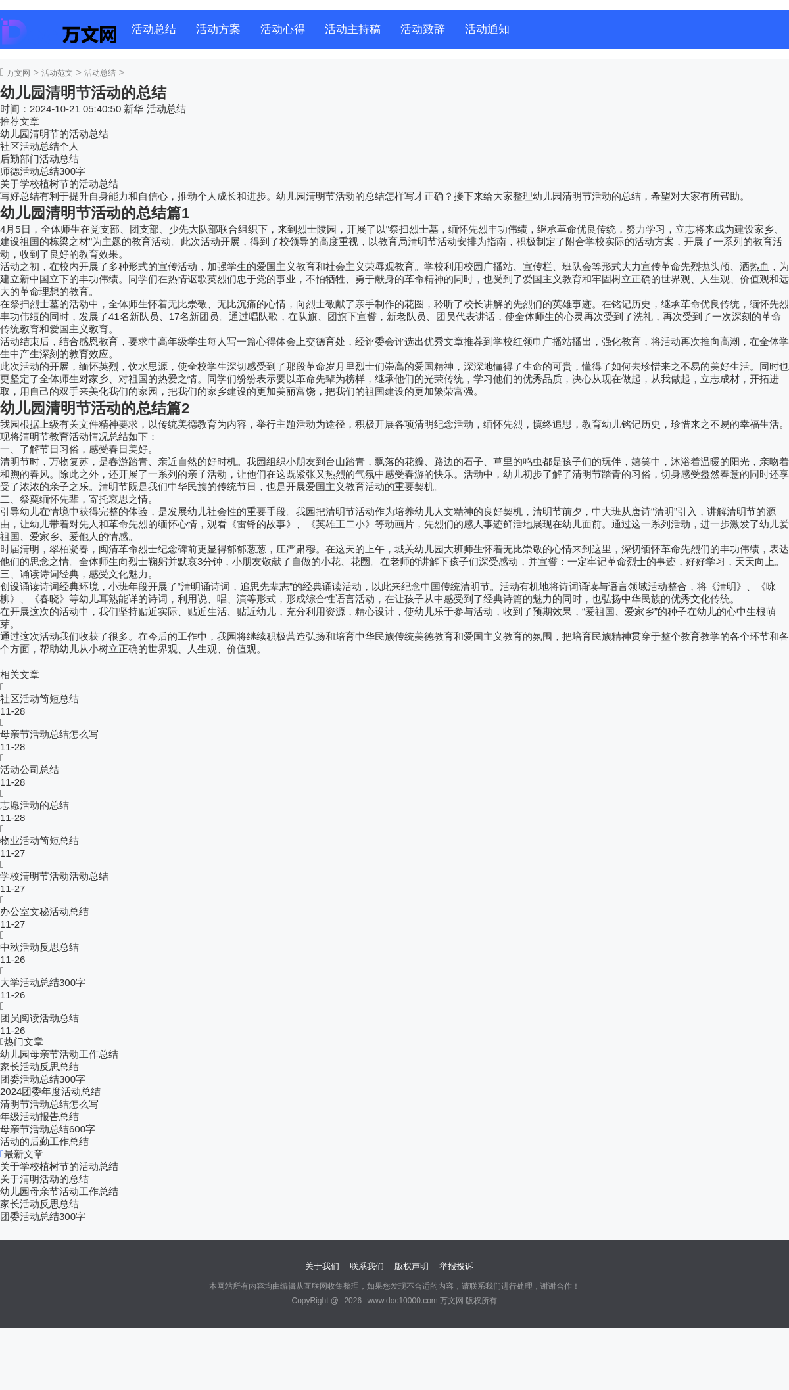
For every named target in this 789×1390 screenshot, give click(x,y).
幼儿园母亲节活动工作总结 (59, 1054)
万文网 (18, 73)
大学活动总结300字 (42, 982)
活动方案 (218, 29)
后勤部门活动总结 (39, 158)
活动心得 (282, 29)
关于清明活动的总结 (44, 1178)
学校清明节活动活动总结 (54, 876)
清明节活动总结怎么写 (49, 1104)
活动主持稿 (353, 29)
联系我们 (367, 1266)
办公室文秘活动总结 (44, 911)
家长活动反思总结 (39, 1066)
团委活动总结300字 (42, 1079)
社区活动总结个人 (39, 146)
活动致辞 (422, 29)
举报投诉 (456, 1266)
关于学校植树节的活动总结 (59, 183)
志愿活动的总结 (34, 805)
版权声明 (411, 1266)
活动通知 (487, 29)
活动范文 (57, 73)
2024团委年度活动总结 (50, 1091)
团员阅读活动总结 (39, 1017)
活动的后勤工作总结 (44, 1141)
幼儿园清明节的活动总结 (54, 133)
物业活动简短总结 (39, 840)
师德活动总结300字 (42, 171)
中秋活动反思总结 (39, 947)
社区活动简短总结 (39, 698)
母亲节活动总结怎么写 (49, 734)
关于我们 (322, 1266)
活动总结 (154, 29)
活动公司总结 (29, 769)
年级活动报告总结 (39, 1116)
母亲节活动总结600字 (47, 1128)
